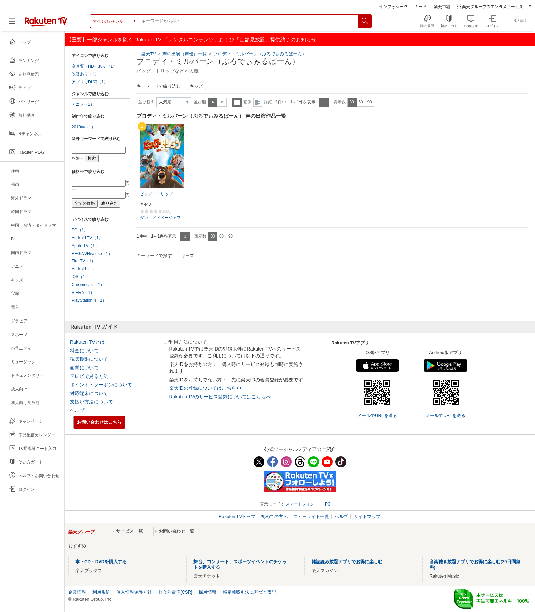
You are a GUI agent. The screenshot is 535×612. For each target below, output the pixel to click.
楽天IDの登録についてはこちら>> (205, 388)
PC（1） (80, 230)
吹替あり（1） (85, 74)
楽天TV (148, 53)
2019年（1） (84, 127)
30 (351, 102)
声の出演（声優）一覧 (184, 53)
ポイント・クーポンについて (101, 384)
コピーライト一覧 (311, 516)
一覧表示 (237, 102)
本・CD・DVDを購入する (101, 561)
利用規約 (101, 592)
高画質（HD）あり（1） (94, 66)
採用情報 (207, 592)
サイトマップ (367, 516)
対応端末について (89, 393)
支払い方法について (91, 401)
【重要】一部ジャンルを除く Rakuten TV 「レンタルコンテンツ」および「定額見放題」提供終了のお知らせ (191, 39)
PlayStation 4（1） (89, 300)
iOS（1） (80, 276)
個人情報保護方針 (134, 592)
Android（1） (84, 269)
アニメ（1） (83, 104)
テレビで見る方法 (89, 376)
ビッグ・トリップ (156, 193)
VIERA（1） (83, 292)
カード (421, 6)
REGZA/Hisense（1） (92, 253)
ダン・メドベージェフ (160, 217)
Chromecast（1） (88, 284)
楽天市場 (442, 6)
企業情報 (77, 592)
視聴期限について (89, 359)
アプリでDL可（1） (90, 82)
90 (369, 102)
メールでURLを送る (377, 415)
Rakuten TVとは (87, 342)
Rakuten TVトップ (238, 516)
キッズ (196, 86)
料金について (84, 350)
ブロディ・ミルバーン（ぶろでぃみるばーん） (259, 53)
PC (328, 504)
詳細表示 (257, 102)
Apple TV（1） (85, 245)
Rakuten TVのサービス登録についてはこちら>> (220, 396)
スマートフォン (300, 504)
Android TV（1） (87, 238)
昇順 (212, 102)
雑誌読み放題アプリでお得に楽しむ (347, 561)
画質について (84, 367)
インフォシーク (393, 6)
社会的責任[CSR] (175, 592)
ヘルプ (77, 410)
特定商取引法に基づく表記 (249, 592)
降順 (222, 102)
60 (360, 102)
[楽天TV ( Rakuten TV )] (46, 23)
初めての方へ (274, 516)
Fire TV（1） (84, 261)
